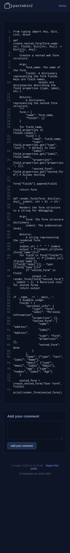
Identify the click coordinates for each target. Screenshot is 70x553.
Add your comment (22, 516)
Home (62, 5)
